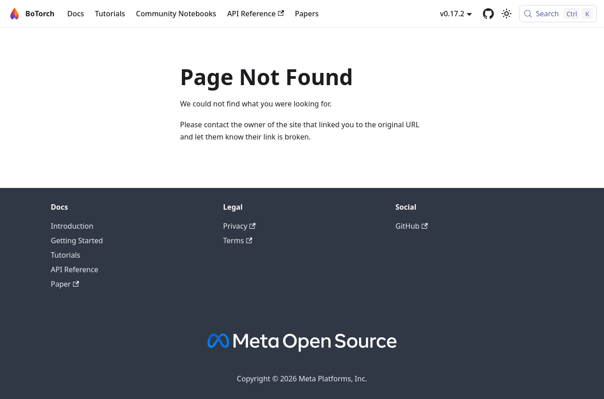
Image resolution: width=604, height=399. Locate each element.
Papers (307, 14)
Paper (65, 284)
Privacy (239, 226)
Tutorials (110, 14)
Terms (237, 240)
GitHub (411, 226)
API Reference (255, 14)
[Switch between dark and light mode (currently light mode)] (506, 13)
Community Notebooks (176, 14)
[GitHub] (488, 13)
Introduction (72, 226)
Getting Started (77, 240)
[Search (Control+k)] (558, 13)
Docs (75, 14)
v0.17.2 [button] (452, 14)
